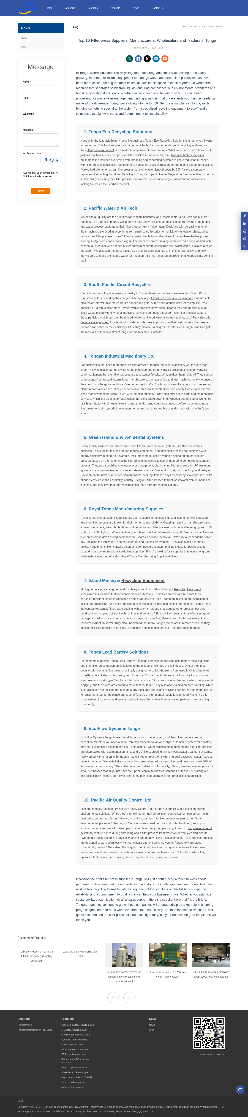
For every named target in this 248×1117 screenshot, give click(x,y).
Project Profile (25, 1025)
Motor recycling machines (74, 1067)
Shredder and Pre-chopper (75, 1072)
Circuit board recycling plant (75, 1034)
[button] (129, 997)
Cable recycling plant (72, 1044)
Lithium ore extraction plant (75, 1049)
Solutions (24, 1018)
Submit (41, 191)
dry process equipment (95, 322)
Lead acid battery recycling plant (77, 1025)
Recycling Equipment (143, 580)
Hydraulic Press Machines (74, 1039)
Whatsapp (28, 113)
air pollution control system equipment (186, 221)
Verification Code (33, 153)
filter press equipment (100, 150)
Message (29, 129)
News (24, 37)
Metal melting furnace (72, 1087)
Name (27, 81)
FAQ (23, 46)
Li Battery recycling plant (74, 1030)
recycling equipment (172, 108)
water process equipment (102, 226)
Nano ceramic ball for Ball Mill (76, 1077)
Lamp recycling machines (74, 1082)
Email (27, 97)
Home (49, 8)
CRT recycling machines (73, 1054)
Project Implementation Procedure (35, 1030)
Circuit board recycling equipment (172, 298)
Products (67, 1018)
